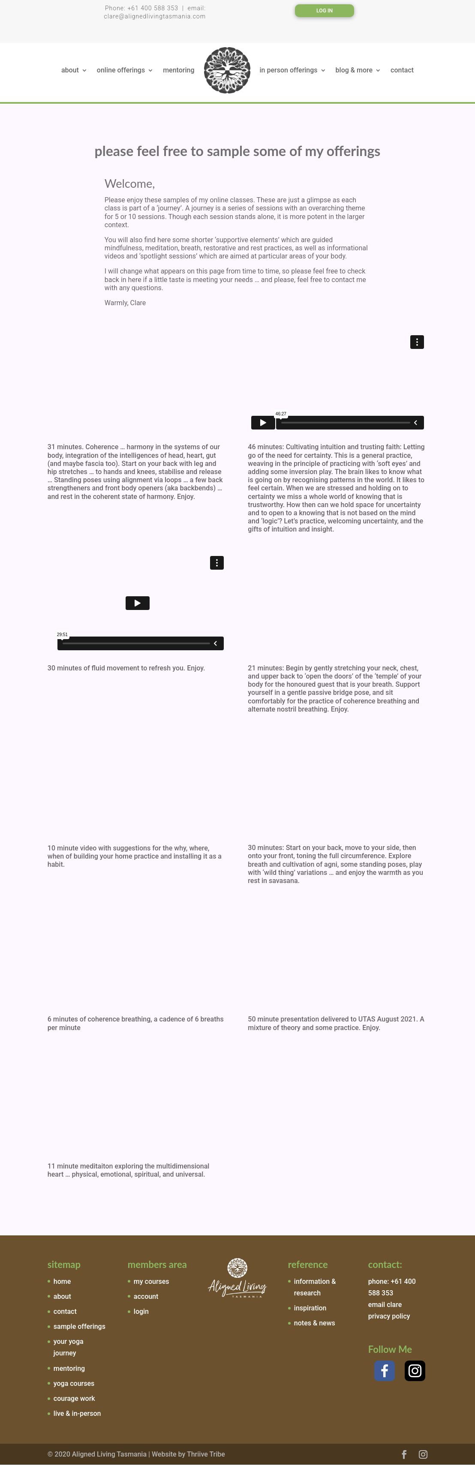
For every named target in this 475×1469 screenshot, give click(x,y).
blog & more (354, 74)
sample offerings (79, 1331)
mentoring (178, 74)
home (62, 1286)
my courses (151, 1286)
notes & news (314, 1327)
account (146, 1301)
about (70, 74)
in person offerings (289, 74)
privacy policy (389, 1320)
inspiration (310, 1312)
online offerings (121, 74)
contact (402, 74)
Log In (324, 11)
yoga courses (74, 1388)
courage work (74, 1403)
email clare (385, 1309)
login (141, 1316)
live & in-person (77, 1418)
